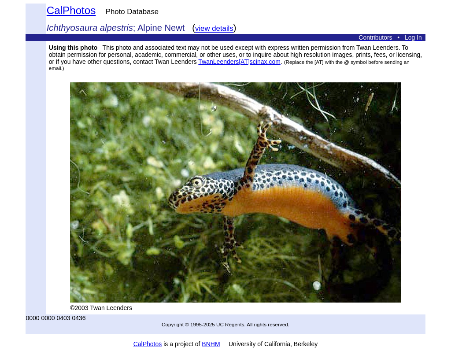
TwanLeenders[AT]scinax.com (239, 61)
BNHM (211, 343)
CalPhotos (71, 10)
